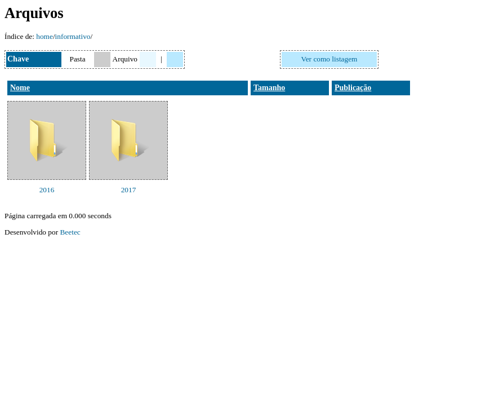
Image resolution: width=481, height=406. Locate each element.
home (44, 36)
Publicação (353, 87)
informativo (73, 36)
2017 (128, 190)
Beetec (70, 232)
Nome (20, 87)
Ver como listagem (329, 59)
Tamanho (269, 87)
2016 (47, 190)
